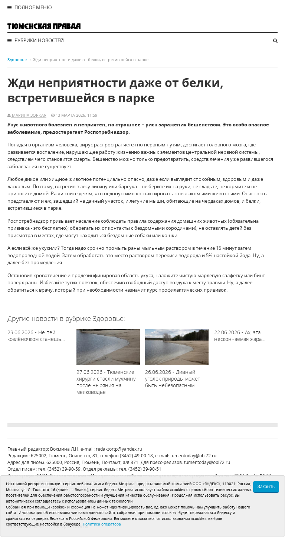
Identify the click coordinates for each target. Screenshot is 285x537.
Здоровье (17, 59)
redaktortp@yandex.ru (119, 449)
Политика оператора (102, 524)
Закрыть (266, 486)
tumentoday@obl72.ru (193, 456)
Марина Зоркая (28, 115)
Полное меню (29, 7)
